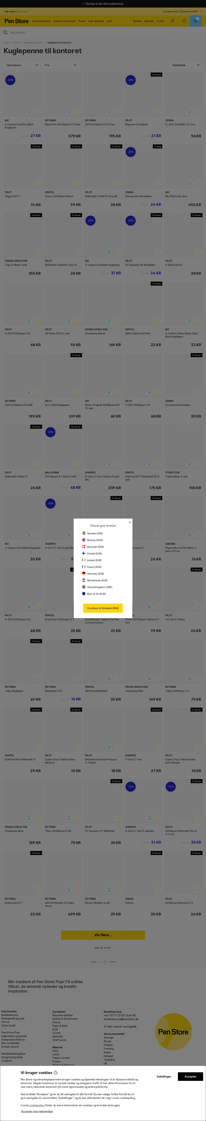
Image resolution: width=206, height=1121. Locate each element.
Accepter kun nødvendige (37, 1111)
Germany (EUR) (93, 573)
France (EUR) (91, 567)
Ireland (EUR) (92, 560)
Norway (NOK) (92, 540)
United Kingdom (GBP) (97, 587)
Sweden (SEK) (92, 533)
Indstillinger (164, 1076)
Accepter (190, 1076)
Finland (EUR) (92, 553)
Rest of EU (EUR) (94, 593)
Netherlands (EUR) (95, 580)
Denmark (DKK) (93, 546)
